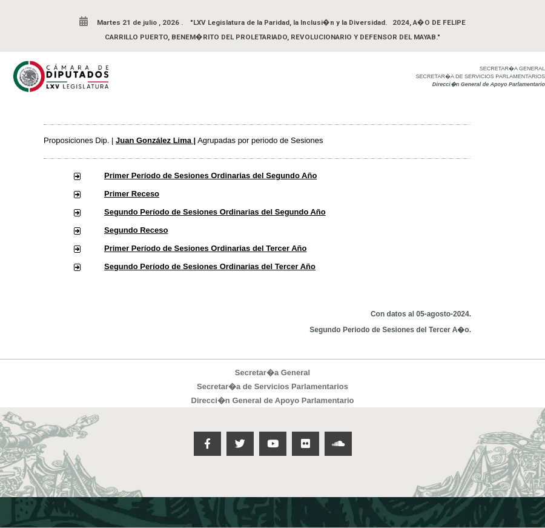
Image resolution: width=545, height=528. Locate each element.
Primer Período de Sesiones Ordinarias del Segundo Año (210, 175)
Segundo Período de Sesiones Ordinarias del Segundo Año (215, 211)
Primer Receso (131, 193)
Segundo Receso (136, 230)
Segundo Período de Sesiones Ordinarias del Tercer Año (209, 266)
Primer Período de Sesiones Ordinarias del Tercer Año (205, 248)
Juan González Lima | (156, 140)
